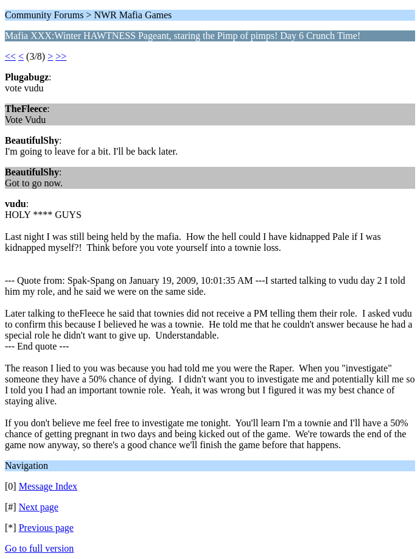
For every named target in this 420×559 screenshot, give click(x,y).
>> (60, 56)
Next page (38, 507)
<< (10, 56)
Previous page (46, 527)
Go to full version (39, 548)
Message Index (48, 486)
